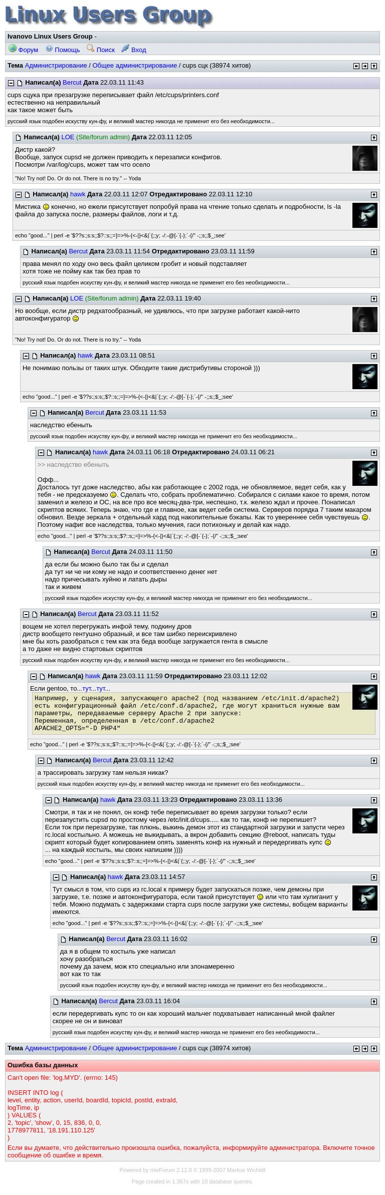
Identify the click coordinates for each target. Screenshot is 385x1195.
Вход (133, 50)
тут (86, 688)
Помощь (62, 50)
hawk (77, 194)
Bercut (72, 82)
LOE (67, 137)
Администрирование (56, 65)
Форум (23, 50)
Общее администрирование (134, 65)
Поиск (101, 50)
